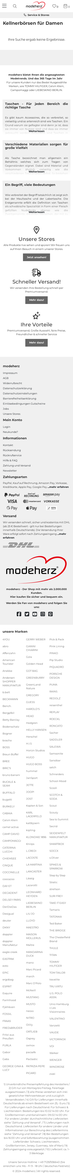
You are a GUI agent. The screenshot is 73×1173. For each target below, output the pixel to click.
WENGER (55, 1059)
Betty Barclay (11, 719)
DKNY (6, 927)
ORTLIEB (31, 1031)
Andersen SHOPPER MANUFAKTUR (12, 681)
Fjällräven (9, 1007)
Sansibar (55, 760)
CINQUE (8, 865)
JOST (29, 798)
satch (52, 767)
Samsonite (56, 753)
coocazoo (8, 879)
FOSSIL (7, 1013)
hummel (31, 771)
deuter (7, 920)
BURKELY (9, 806)
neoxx (30, 1010)
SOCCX (53, 850)
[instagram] (44, 614)
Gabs (6, 1059)
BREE (6, 761)
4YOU (6, 639)
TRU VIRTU (56, 986)
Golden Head (34, 663)
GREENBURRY (35, 677)
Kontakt (8, 445)
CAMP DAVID (11, 833)
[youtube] (36, 614)
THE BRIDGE (57, 930)
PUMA (53, 684)
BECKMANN (10, 699)
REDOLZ (54, 698)
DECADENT (10, 892)
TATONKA (55, 916)
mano (30, 962)
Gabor (6, 1052)
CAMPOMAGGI (12, 840)
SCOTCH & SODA (55, 796)
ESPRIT (7, 986)
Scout (53, 805)
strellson (54, 889)
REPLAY (54, 712)
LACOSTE (32, 857)
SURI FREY (56, 896)
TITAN (53, 954)
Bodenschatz (11, 726)
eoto (5, 965)
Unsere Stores (11, 413)
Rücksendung (12, 450)
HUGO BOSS (34, 764)
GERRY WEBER (35, 639)
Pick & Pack (56, 639)
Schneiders (56, 774)
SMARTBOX (56, 843)
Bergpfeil (8, 712)
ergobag (8, 979)
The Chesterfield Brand (59, 939)
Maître (30, 944)
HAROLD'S (33, 708)
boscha (7, 740)
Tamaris (54, 909)
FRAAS (7, 1020)
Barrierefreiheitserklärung (19, 398)
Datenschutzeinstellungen (20, 393)
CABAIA (7, 813)
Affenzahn (9, 653)
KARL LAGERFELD (34, 814)
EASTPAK (8, 958)
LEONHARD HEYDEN (33, 894)
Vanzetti (54, 1025)
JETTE (30, 784)
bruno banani (11, 774)
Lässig (30, 878)
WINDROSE (56, 1066)
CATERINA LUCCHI (9, 849)
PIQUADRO (56, 666)
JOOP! (30, 791)
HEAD (30, 715)
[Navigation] (5, 6)
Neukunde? (10, 431)
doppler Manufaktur (10, 943)
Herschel (31, 736)
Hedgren (32, 722)
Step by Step (57, 875)
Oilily (29, 1024)
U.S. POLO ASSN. (55, 995)
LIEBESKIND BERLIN (34, 904)
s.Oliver (54, 857)
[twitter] (29, 614)
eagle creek (10, 951)
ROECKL (54, 719)
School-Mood (57, 781)
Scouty (53, 812)
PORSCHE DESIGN (55, 675)
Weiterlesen (37, 131)
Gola (29, 656)
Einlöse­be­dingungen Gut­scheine (24, 403)
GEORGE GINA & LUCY (13, 1067)
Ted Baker (55, 923)
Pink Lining (56, 646)
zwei (52, 1073)
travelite (54, 979)
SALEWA (55, 746)
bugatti (7, 799)
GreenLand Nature (33, 686)
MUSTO (30, 1004)
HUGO (30, 757)
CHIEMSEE (9, 858)
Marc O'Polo (33, 983)
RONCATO (55, 725)
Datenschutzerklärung (17, 388)
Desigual (8, 913)
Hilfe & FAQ (10, 460)
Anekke (7, 670)
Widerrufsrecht (12, 383)
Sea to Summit (58, 819)
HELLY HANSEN (36, 729)
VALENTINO (57, 1018)
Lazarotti (31, 885)
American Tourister (9, 661)
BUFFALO (9, 792)
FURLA (7, 1045)
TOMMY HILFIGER (55, 963)
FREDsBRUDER (12, 1027)
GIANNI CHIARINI (32, 648)
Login (6, 426)
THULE (53, 948)
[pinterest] (52, 614)
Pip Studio (56, 660)
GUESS (30, 702)
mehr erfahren (59, 486)
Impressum (10, 372)
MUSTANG (32, 997)
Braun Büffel (10, 754)
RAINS (53, 691)
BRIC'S (7, 768)
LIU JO (30, 913)
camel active (11, 827)
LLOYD (30, 920)
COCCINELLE (11, 872)
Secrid (53, 826)
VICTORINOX (57, 1039)
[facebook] (21, 614)
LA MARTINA (34, 864)
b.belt (6, 692)
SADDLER (55, 739)
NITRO (30, 1017)
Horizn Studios (35, 750)
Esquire (7, 993)
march (30, 976)
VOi (51, 1046)
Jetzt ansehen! (36, 257)
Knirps (30, 843)
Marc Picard (33, 969)
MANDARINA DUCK (34, 953)
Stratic (53, 882)
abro (5, 646)
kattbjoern (33, 823)
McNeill (31, 990)
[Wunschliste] (55, 6)
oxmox (30, 1045)
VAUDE (54, 1032)
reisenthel (55, 705)
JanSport (32, 777)
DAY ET (7, 886)
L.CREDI (31, 850)
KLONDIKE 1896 (36, 836)
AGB (6, 378)
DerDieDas (10, 906)
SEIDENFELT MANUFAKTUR (58, 835)
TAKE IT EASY (57, 902)
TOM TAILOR (57, 972)
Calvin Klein (10, 820)
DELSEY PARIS (12, 899)
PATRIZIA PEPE (35, 1065)
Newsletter (10, 470)
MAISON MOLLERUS (33, 936)
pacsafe (31, 1052)
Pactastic (32, 1059)
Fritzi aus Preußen (8, 1036)
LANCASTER (33, 871)
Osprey (30, 1038)
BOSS (6, 747)
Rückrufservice (12, 455)
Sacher (53, 732)
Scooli (53, 787)
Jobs (6, 408)
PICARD (31, 1072)
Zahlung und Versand (17, 465)
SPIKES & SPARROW (56, 866)
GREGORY (32, 695)
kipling (30, 830)
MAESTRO (32, 927)
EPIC (6, 972)
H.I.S (29, 743)
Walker (53, 1053)
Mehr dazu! (36, 299)
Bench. (7, 706)
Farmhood (9, 1000)
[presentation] (15, 6)
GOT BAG (32, 670)
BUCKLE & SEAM (9, 783)
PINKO (53, 653)
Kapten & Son (34, 805)
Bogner (7, 733)
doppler (8, 934)
